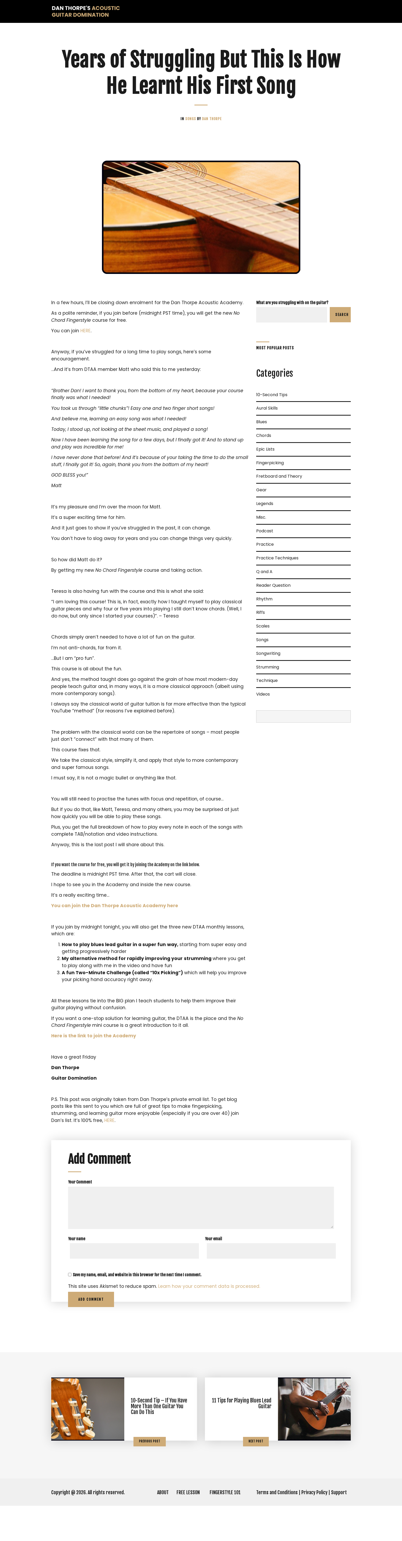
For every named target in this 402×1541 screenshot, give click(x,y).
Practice (265, 545)
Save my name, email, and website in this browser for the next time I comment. (137, 1309)
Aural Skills (267, 409)
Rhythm (264, 599)
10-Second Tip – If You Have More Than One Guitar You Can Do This (159, 1441)
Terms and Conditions (277, 1527)
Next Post (256, 1476)
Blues (261, 422)
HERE (86, 339)
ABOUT (163, 1527)
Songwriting (268, 654)
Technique (267, 681)
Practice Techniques (277, 558)
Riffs (260, 613)
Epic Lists (265, 450)
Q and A (264, 572)
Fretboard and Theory (279, 477)
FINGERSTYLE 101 (225, 1527)
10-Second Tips (271, 395)
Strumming (267, 668)
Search (342, 315)
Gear (261, 490)
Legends (264, 504)
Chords (263, 436)
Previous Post (149, 1476)
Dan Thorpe (211, 119)
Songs (191, 119)
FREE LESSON (188, 1527)
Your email (213, 1273)
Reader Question (273, 586)
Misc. (261, 518)
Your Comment (80, 1216)
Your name (76, 1273)
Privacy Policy (314, 1527)
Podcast (264, 531)
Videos (263, 695)
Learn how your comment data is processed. (213, 1321)
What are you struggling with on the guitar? (292, 302)
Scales (263, 627)
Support (339, 1527)
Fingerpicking (270, 463)
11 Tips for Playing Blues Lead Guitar (241, 1438)
